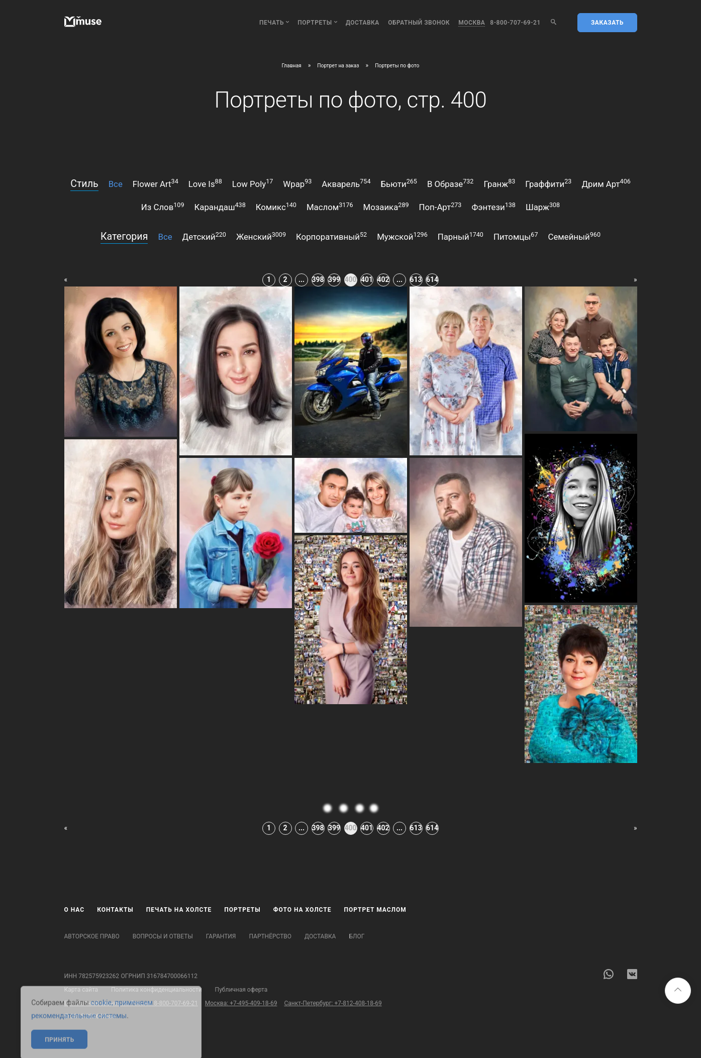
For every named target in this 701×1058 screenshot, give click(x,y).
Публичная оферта (241, 989)
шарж (543, 206)
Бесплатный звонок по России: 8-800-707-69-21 (131, 1003)
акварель (346, 182)
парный (460, 236)
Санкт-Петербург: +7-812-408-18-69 (332, 1003)
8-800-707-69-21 (515, 22)
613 (416, 279)
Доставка (362, 22)
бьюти (398, 182)
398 (318, 279)
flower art (155, 182)
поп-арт (440, 206)
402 (383, 279)
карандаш (220, 206)
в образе (450, 182)
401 (367, 279)
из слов (162, 206)
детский (204, 236)
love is (205, 182)
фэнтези (493, 206)
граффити (548, 182)
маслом (330, 206)
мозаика (386, 206)
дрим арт (605, 182)
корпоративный (331, 236)
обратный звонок (419, 22)
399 (334, 279)
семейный (574, 236)
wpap (297, 182)
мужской (402, 236)
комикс (276, 206)
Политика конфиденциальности (156, 989)
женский (261, 236)
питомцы (515, 236)
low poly (252, 182)
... (301, 279)
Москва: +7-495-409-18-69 (241, 1003)
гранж (499, 182)
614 (432, 279)
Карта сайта (81, 989)
